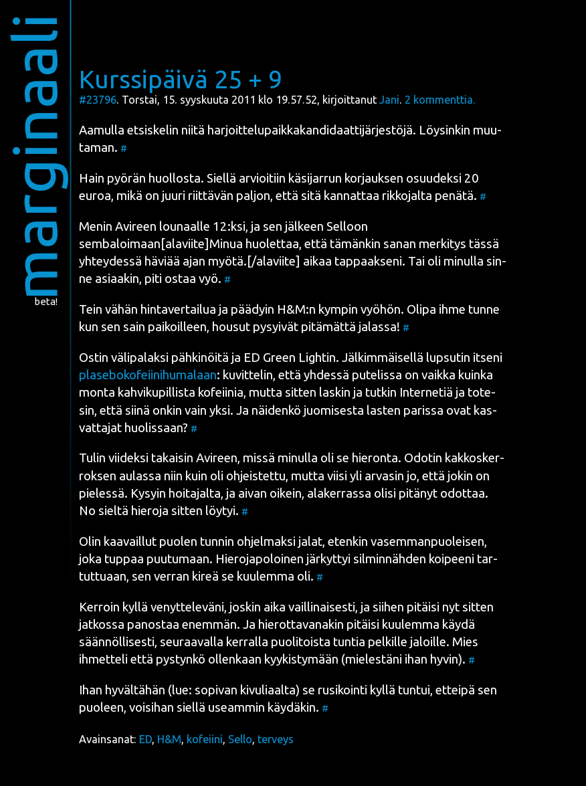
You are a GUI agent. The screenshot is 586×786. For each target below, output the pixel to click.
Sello (240, 739)
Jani (389, 100)
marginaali (34, 156)
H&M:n (296, 309)
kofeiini (205, 739)
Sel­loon (347, 226)
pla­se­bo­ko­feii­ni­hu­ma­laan (148, 375)
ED (251, 358)
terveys (276, 739)
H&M (169, 739)
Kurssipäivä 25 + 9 (180, 79)
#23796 (97, 100)
